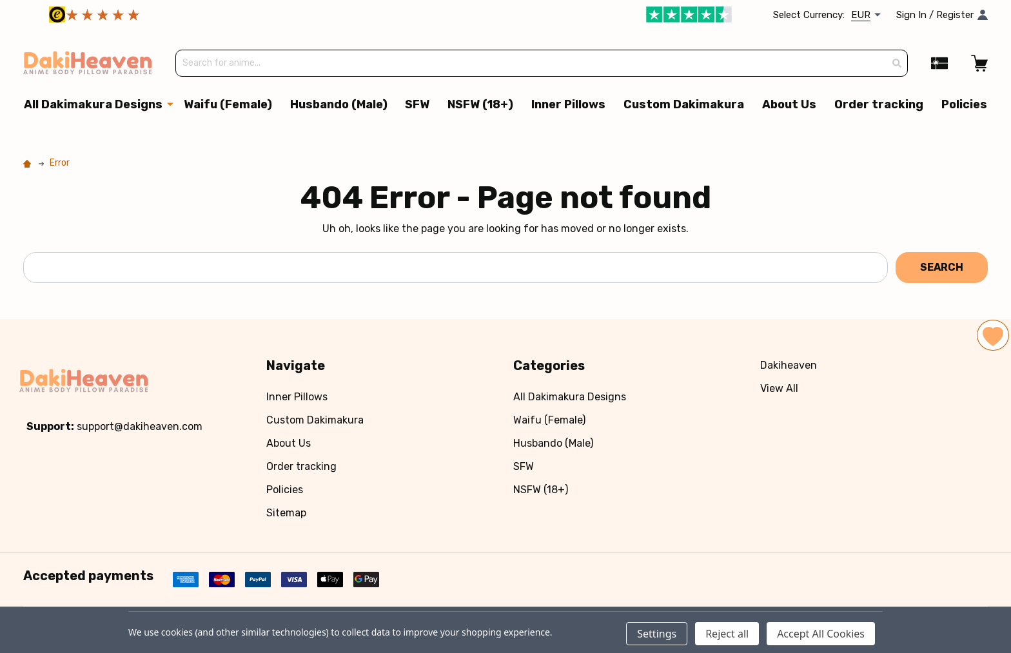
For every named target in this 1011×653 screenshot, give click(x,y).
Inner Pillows (568, 105)
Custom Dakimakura (683, 105)
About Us (789, 105)
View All (779, 389)
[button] (207, 14)
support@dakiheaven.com (139, 427)
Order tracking (878, 105)
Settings (656, 634)
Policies (964, 105)
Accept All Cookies (821, 634)
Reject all (727, 634)
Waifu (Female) (227, 105)
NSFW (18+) (480, 105)
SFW (417, 105)
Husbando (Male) (338, 105)
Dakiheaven (788, 366)
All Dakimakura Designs (93, 105)
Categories (549, 366)
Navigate (295, 366)
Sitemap (286, 513)
